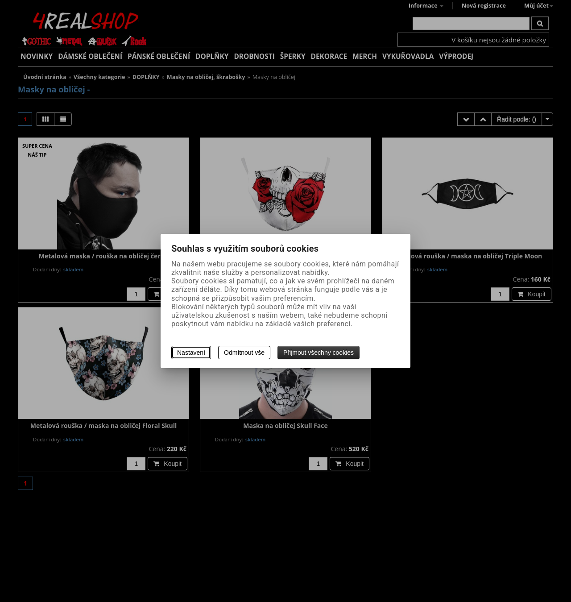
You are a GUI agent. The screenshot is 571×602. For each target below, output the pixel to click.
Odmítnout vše (244, 352)
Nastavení (191, 352)
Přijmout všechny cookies (318, 352)
